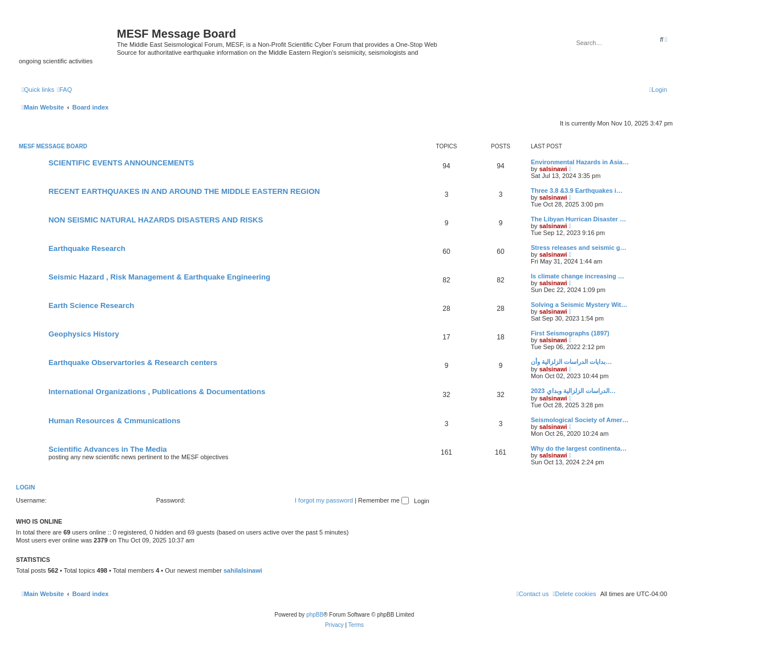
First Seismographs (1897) (570, 333)
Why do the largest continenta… (579, 448)
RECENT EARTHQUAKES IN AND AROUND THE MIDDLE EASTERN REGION (184, 191)
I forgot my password (324, 500)
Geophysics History (83, 334)
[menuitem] (64, 89)
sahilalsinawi (243, 570)
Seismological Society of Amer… (579, 419)
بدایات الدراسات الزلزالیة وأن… (571, 361)
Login (25, 487)
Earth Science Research (91, 305)
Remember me (383, 500)
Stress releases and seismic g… (579, 247)
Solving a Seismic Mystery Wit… (579, 304)
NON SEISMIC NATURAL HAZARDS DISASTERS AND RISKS (155, 220)
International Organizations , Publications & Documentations (156, 391)
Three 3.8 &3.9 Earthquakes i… (577, 190)
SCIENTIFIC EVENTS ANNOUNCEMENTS (121, 163)
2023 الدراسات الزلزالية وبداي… (573, 390)
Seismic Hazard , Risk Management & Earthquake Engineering (159, 277)
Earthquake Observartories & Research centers (132, 362)
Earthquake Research (86, 248)
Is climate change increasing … (577, 276)
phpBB (314, 614)
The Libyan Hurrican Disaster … (578, 219)
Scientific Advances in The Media (107, 449)
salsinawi (553, 168)
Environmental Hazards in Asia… (580, 162)
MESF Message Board (53, 146)
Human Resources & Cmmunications (114, 420)
